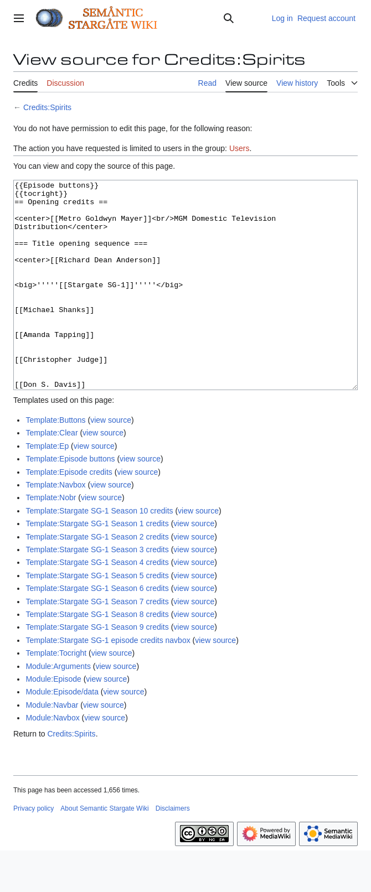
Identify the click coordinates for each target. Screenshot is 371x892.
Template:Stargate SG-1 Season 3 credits (96, 591)
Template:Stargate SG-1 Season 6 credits (96, 629)
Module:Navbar (51, 746)
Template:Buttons (55, 461)
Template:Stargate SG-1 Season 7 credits (96, 643)
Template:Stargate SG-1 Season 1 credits (96, 565)
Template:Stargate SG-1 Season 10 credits (99, 552)
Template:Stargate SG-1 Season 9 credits (96, 668)
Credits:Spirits (47, 107)
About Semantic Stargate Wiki (104, 850)
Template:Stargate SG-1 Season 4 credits (96, 603)
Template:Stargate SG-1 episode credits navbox (107, 681)
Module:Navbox (52, 759)
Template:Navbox (55, 526)
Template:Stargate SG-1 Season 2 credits (96, 578)
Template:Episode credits (68, 513)
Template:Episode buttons (70, 500)
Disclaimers (173, 850)
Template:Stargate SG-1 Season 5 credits (96, 617)
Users (239, 148)
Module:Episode (53, 720)
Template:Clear (51, 474)
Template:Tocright (55, 694)
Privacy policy (33, 850)
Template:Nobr (50, 539)
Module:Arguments (58, 707)
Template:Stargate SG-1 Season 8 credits (96, 655)
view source (110, 461)
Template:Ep (47, 487)
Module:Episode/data (62, 733)
